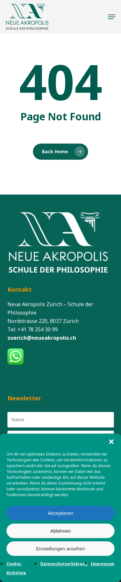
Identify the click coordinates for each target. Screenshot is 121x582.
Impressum (103, 564)
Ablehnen (60, 531)
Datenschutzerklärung (63, 564)
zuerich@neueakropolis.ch (41, 337)
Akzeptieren (60, 513)
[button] (111, 441)
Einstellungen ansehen (60, 548)
